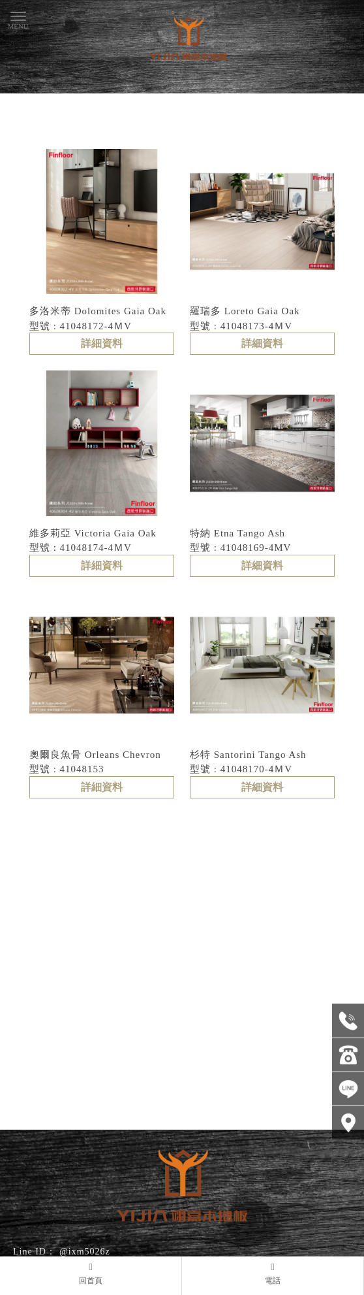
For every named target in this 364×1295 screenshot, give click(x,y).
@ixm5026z (84, 1251)
